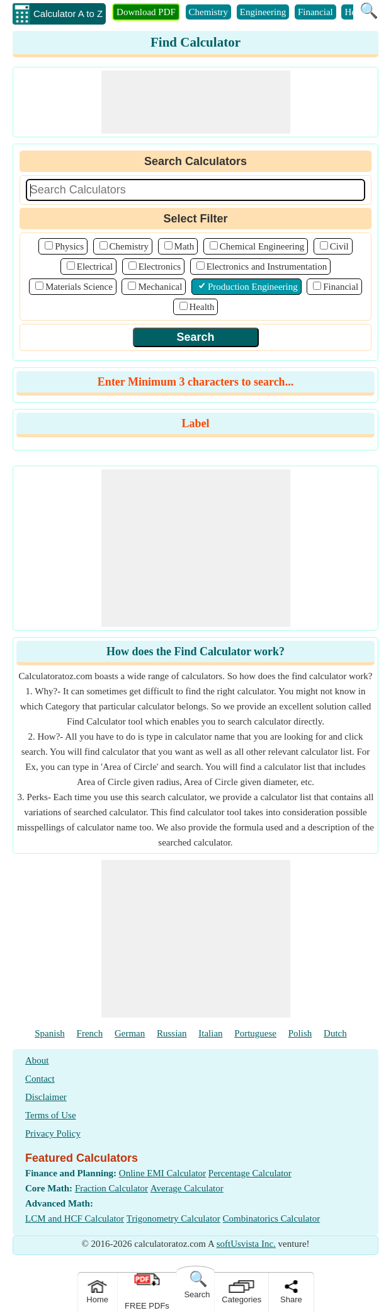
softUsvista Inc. (246, 1244)
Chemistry (209, 12)
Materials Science (79, 287)
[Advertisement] (195, 102)
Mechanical (160, 287)
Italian (210, 1033)
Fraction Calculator (111, 1188)
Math (184, 246)
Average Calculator (187, 1188)
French (90, 1033)
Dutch (335, 1033)
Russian (172, 1033)
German (130, 1033)
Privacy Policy (53, 1133)
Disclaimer (46, 1097)
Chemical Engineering (262, 246)
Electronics (160, 266)
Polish (300, 1033)
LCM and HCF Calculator (74, 1218)
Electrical (95, 266)
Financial (315, 12)
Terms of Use (50, 1115)
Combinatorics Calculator (271, 1218)
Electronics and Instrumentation (267, 266)
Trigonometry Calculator (173, 1218)
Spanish (50, 1033)
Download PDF (146, 12)
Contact (40, 1079)
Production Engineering (253, 287)
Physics (69, 246)
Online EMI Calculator (162, 1173)
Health (202, 307)
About (37, 1060)
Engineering (263, 12)
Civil (339, 246)
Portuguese (255, 1033)
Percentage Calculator (250, 1173)
